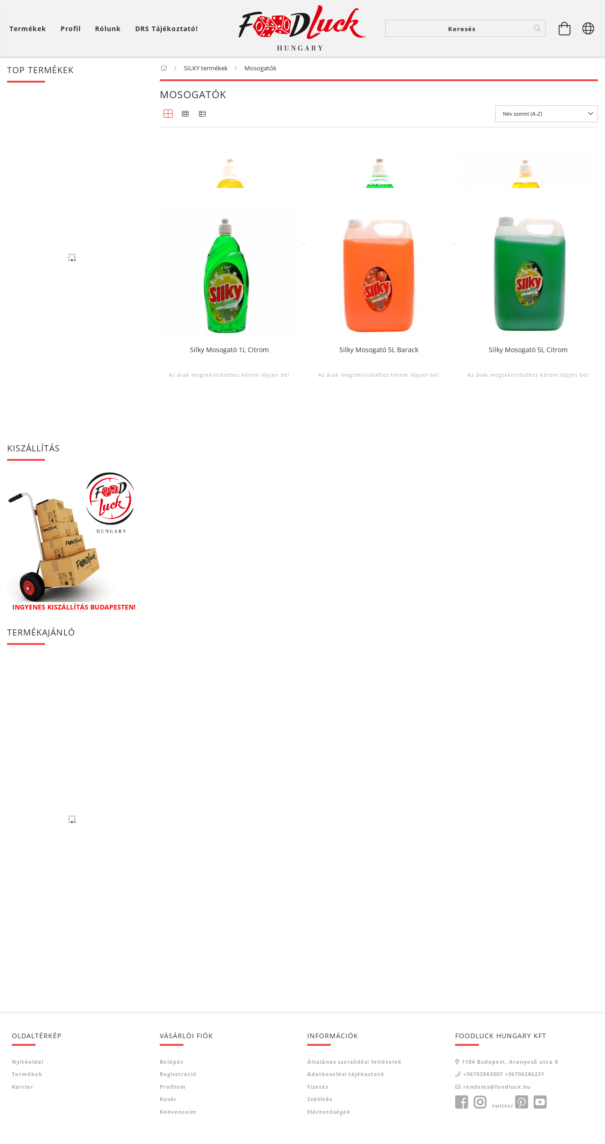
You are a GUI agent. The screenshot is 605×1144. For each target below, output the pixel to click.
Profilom (173, 1086)
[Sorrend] (546, 113)
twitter (503, 1105)
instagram (480, 1102)
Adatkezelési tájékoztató (345, 1073)
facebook (461, 1102)
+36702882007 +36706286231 (503, 1073)
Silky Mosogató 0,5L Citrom (379, 294)
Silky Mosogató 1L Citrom (229, 513)
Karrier (23, 1086)
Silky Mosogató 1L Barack (528, 294)
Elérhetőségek (329, 1111)
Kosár (168, 1098)
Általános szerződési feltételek (354, 1061)
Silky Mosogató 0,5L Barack (229, 294)
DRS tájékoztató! (166, 28)
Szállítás (319, 1098)
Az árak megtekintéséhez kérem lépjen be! (229, 319)
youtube (540, 1102)
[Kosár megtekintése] (564, 28)
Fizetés (317, 1086)
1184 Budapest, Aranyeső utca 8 (510, 1061)
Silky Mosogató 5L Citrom (528, 513)
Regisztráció (178, 1073)
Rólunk (108, 28)
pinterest (521, 1102)
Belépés (171, 1061)
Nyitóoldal (27, 1061)
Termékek (27, 1073)
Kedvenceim (178, 1111)
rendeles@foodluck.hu (497, 1086)
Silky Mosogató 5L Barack (378, 513)
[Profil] (70, 28)
